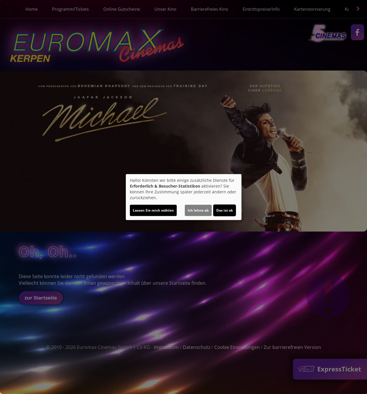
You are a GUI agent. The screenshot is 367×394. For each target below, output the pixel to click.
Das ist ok (224, 210)
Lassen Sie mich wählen (153, 210)
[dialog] (183, 197)
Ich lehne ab (198, 210)
